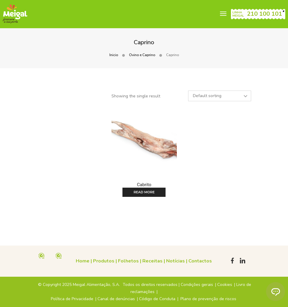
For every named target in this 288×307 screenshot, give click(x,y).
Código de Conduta (157, 299)
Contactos (200, 261)
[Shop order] (219, 96)
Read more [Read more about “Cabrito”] (144, 192)
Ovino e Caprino (142, 55)
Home (82, 261)
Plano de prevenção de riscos (208, 299)
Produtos (103, 261)
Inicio (113, 55)
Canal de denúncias (116, 299)
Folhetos (128, 261)
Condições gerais (197, 284)
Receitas (152, 261)
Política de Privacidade (72, 299)
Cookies (224, 284)
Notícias (175, 261)
